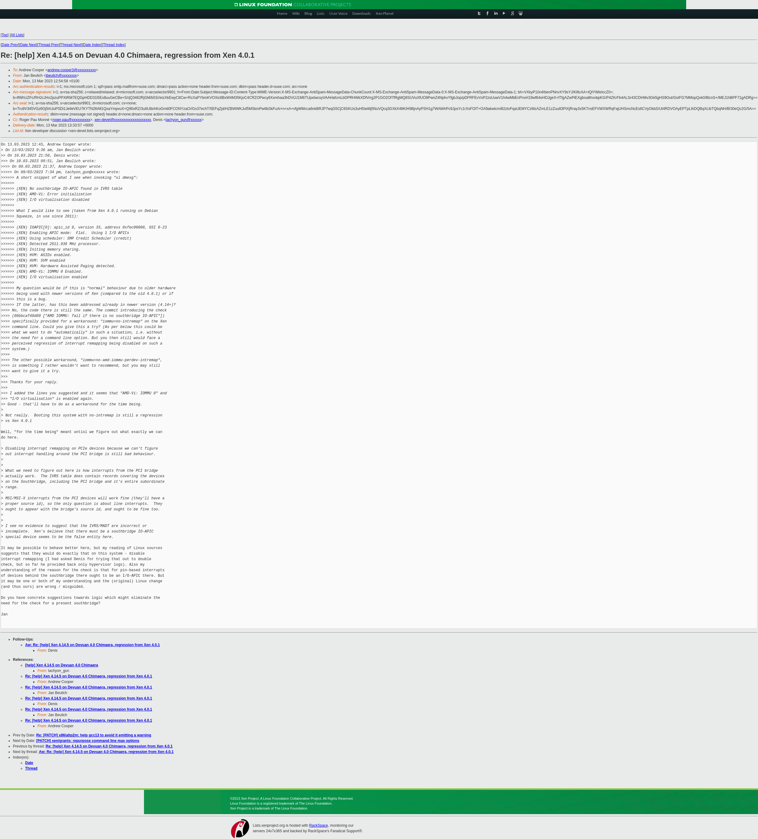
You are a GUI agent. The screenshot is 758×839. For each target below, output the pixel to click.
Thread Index (114, 45)
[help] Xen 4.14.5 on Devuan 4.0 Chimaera (61, 665)
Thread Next (71, 45)
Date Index (92, 45)
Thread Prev (48, 45)
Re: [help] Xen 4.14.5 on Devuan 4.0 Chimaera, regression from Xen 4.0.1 (88, 676)
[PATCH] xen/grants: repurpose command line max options (87, 741)
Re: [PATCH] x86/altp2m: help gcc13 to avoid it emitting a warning (93, 735)
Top (4, 35)
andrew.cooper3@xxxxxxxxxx (72, 70)
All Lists (17, 35)
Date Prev (10, 45)
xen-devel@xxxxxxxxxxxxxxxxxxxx (123, 120)
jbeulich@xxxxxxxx (61, 75)
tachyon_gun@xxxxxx (184, 120)
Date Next (28, 45)
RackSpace (318, 825)
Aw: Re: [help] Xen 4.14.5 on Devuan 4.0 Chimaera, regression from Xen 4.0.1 (92, 645)
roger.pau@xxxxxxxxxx (71, 120)
